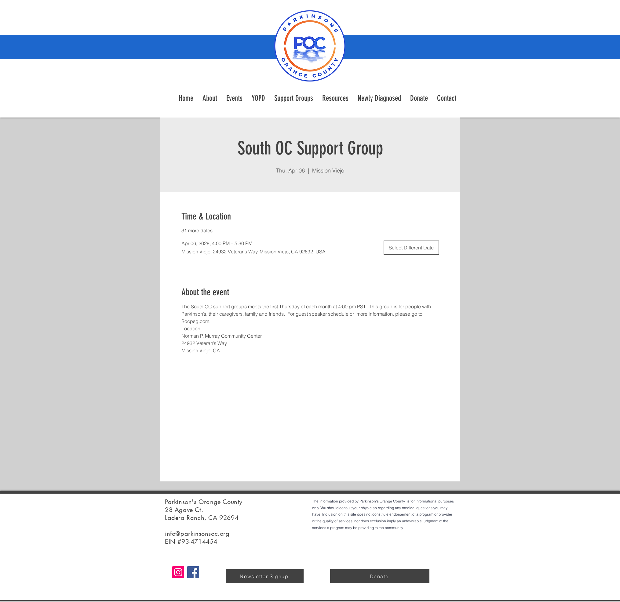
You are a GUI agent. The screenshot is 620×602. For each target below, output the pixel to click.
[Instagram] (178, 572)
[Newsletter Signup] (265, 576)
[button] (335, 98)
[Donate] (379, 576)
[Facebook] (193, 572)
